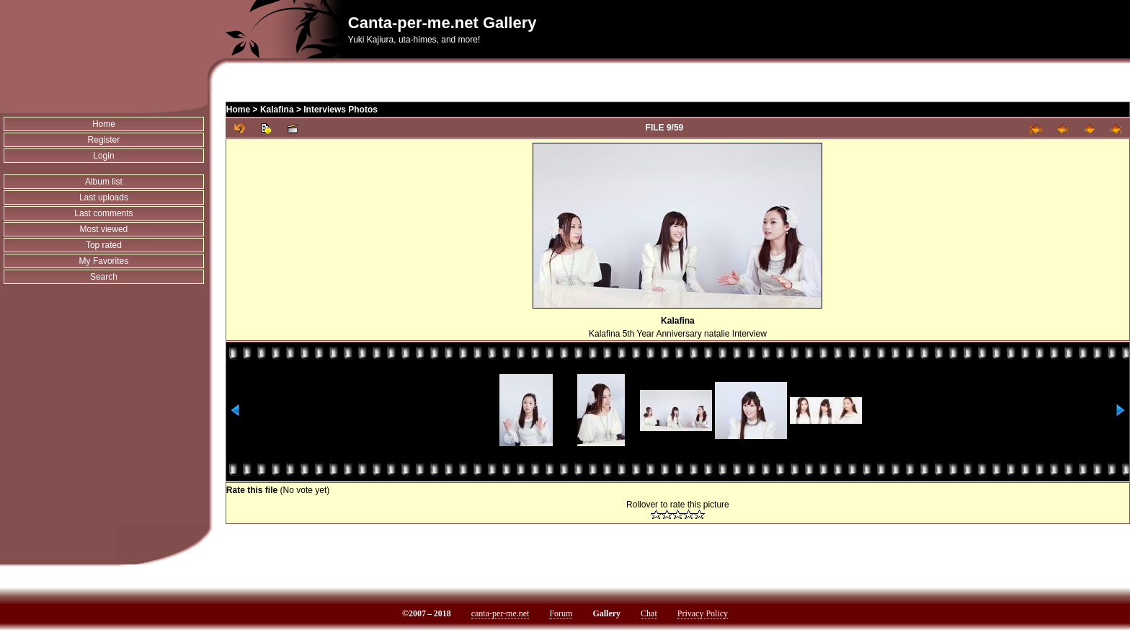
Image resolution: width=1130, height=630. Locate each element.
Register (104, 140)
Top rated (104, 245)
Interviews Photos (340, 110)
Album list (104, 182)
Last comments (103, 213)
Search (103, 277)
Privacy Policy (702, 613)
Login (103, 156)
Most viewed (104, 229)
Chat (649, 613)
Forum (560, 613)
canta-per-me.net (500, 613)
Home (103, 124)
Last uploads (103, 197)
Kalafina (277, 110)
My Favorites (104, 261)
